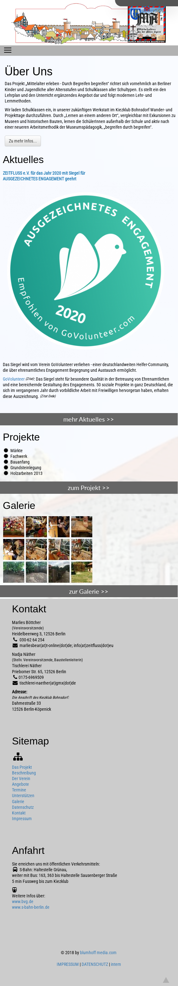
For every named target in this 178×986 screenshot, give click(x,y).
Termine (19, 789)
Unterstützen (23, 795)
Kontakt (19, 812)
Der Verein (21, 778)
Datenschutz (23, 807)
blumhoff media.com (98, 952)
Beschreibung (24, 772)
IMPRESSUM (68, 964)
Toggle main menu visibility (7, 48)
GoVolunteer (14, 379)
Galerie (18, 801)
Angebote (20, 784)
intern (116, 964)
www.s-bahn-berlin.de (30, 907)
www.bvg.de (22, 901)
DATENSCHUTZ (95, 964)
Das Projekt (22, 767)
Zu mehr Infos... (23, 140)
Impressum (22, 818)
